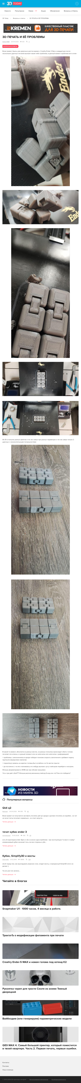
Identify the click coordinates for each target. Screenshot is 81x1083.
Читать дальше (7, 822)
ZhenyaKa (5, 859)
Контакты (5, 1063)
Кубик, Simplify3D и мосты (18, 856)
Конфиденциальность (59, 1079)
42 (28, 811)
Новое (32, 11)
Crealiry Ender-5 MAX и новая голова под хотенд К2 (34, 962)
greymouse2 (6, 835)
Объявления (55, 11)
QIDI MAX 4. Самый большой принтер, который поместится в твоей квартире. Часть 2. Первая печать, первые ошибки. (39, 1047)
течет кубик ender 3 (14, 832)
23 (30, 835)
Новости (7, 11)
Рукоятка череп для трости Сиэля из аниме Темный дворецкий (34, 990)
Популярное (19, 11)
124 (29, 859)
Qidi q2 (6, 808)
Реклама (7, 30)
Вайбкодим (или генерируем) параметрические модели (37, 1018)
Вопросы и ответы (19, 18)
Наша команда (7, 1070)
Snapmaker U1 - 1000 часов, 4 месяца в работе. (31, 908)
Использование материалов (39, 1079)
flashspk (5, 811)
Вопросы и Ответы (72, 11)
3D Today (5, 18)
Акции (43, 11)
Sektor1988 (5, 42)
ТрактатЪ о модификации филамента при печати (33, 935)
